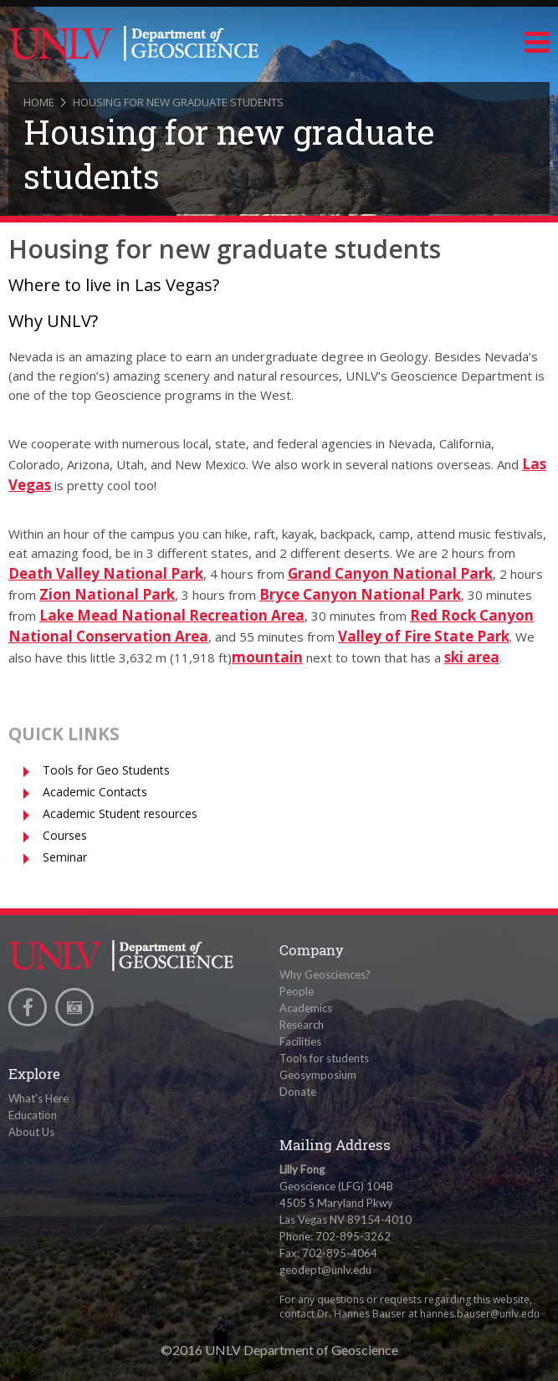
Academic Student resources (120, 813)
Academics (305, 1008)
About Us (31, 1131)
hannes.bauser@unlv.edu (480, 1314)
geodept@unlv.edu (325, 1269)
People (296, 991)
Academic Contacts (95, 792)
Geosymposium (317, 1075)
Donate (297, 1091)
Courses (65, 835)
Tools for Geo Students (106, 770)
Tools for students (324, 1058)
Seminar (65, 857)
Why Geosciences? (325, 974)
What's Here (38, 1098)
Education (32, 1115)
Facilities (300, 1041)
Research (301, 1024)
